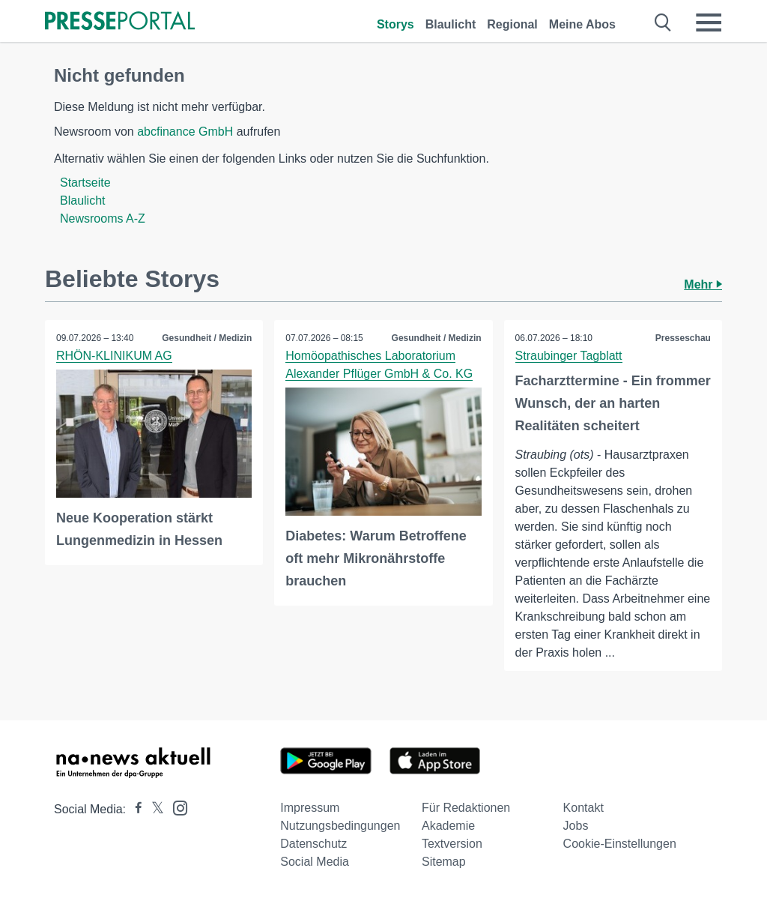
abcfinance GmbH (185, 131)
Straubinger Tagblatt (568, 355)
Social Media (314, 861)
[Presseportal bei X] (153, 809)
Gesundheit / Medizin (207, 338)
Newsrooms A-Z (102, 218)
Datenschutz (313, 843)
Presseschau (683, 338)
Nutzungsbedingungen (340, 825)
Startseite (85, 182)
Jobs (576, 825)
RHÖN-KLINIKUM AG (114, 355)
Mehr (703, 284)
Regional (512, 24)
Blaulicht (450, 24)
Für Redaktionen (466, 807)
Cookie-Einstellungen (619, 843)
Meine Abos (582, 24)
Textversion (452, 843)
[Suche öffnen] (663, 22)
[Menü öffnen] (708, 22)
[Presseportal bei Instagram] (175, 807)
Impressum (309, 807)
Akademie (448, 825)
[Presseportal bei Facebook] (134, 809)
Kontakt (583, 807)
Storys (395, 24)
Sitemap (444, 861)
